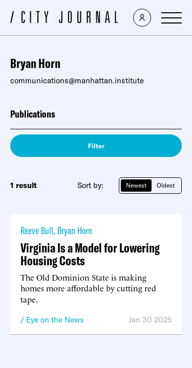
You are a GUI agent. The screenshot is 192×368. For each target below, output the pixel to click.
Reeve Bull (36, 230)
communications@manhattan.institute (77, 80)
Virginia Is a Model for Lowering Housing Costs (90, 254)
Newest (136, 185)
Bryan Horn (74, 230)
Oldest (166, 185)
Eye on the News (55, 320)
